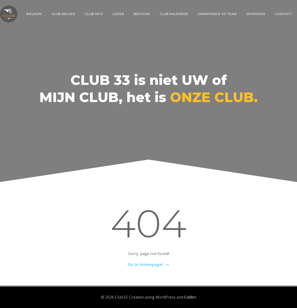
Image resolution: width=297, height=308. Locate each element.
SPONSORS (255, 14)
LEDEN (118, 14)
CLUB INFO (94, 14)
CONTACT (283, 14)
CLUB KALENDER (174, 14)
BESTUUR (142, 14)
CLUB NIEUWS (63, 14)
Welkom (34, 14)
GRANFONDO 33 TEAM (217, 14)
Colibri (190, 297)
